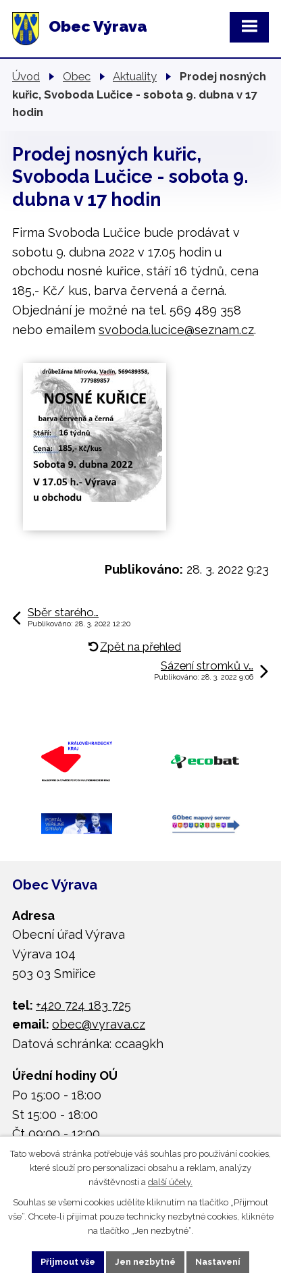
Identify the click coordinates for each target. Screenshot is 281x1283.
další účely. (170, 1181)
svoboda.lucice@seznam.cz (176, 330)
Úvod (26, 76)
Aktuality (135, 76)
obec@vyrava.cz (98, 1024)
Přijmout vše (68, 1262)
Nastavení (217, 1262)
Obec (77, 76)
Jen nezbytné (145, 1262)
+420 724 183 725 (83, 1005)
